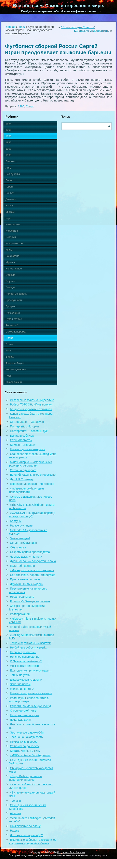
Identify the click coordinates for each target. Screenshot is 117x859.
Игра (8, 218)
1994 (8, 123)
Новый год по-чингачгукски (27, 449)
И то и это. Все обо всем (71, 852)
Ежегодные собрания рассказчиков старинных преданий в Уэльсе (32, 841)
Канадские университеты (91, 30)
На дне (14, 830)
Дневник (10, 199)
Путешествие (13, 318)
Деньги (9, 192)
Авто (8, 167)
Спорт (30, 106)
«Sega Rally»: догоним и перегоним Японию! (25, 778)
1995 (8, 129)
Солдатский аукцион (23, 542)
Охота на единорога (23, 470)
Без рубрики (13, 174)
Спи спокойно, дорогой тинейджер (32, 575)
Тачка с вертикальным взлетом (30, 643)
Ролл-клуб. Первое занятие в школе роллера (29, 699)
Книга (8, 249)
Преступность (14, 300)
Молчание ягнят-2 (22, 688)
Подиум (10, 287)
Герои (9, 186)
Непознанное (13, 268)
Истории (10, 237)
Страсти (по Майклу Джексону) (30, 706)
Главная (9, 26)
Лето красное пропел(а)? (26, 835)
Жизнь (9, 205)
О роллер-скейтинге (23, 710)
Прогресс (11, 306)
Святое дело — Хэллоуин (27, 421)
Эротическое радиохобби (26, 732)
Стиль (9, 344)
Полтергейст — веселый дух (29, 431)
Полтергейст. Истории (24, 426)
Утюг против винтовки (24, 665)
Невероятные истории (24, 715)
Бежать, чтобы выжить (25, 750)
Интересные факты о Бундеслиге (32, 400)
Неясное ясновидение (24, 656)
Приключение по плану (25, 579)
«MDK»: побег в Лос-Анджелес (30, 755)
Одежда (10, 274)
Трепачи (15, 800)
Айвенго (15, 813)
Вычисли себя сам (22, 435)
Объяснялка (18, 547)
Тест (8, 350)
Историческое (14, 243)
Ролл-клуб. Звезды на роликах (30, 601)
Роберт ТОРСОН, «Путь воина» (31, 404)
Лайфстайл (12, 255)
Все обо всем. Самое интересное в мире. (58, 5)
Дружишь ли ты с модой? (26, 584)
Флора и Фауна (14, 363)
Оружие (10, 281)
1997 (8, 142)
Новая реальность (22, 596)
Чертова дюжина (15, 369)
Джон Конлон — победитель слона (33, 561)
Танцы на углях (20, 675)
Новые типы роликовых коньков (31, 693)
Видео (9, 180)
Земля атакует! (20, 538)
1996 (21, 26)
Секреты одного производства (30, 552)
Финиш (9, 356)
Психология (12, 312)
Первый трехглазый (23, 652)
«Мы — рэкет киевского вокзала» (32, 570)
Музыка (10, 262)
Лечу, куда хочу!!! (21, 719)
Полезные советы (16, 293)
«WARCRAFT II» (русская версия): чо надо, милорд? (32, 514)
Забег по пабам (20, 684)
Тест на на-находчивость (26, 737)
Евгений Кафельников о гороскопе (32, 474)
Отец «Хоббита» (21, 440)
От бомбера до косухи (24, 746)
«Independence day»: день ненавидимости (26, 490)
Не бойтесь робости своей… (29, 647)
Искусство (11, 230)
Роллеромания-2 (21, 614)
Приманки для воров (23, 741)
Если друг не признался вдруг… (31, 670)
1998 (8, 148)
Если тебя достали (22, 565)
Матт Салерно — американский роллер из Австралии (30, 463)
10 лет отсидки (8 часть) (78, 27)
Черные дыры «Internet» (26, 556)
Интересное (12, 224)
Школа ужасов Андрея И (26, 679)
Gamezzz (11, 161)
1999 (8, 155)
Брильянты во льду (23, 444)
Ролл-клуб (11, 325)
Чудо (8, 375)
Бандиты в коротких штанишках (31, 409)
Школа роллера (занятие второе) (32, 483)
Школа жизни (13, 382)
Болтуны (15, 521)
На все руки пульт (21, 525)
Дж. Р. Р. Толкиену (21, 479)
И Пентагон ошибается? (26, 661)
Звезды (9, 211)
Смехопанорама (15, 331)
